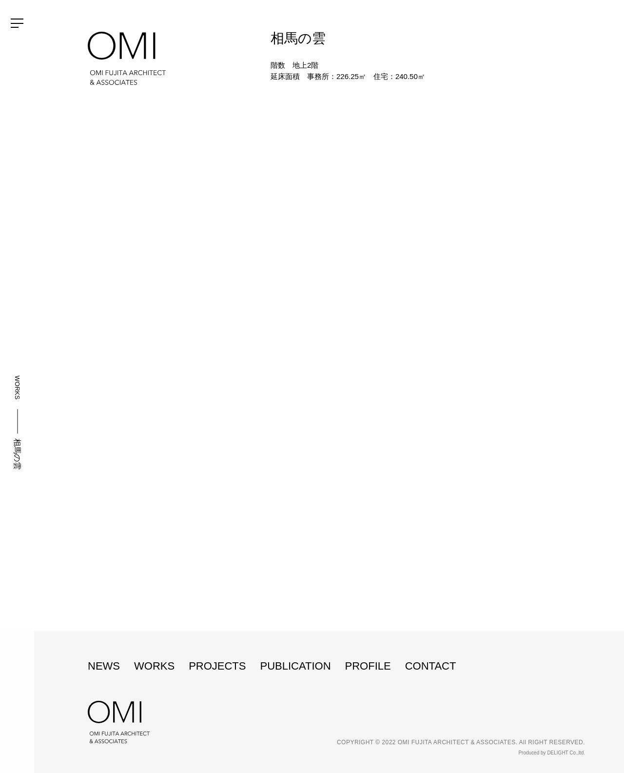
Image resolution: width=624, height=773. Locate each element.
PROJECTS (217, 666)
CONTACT (430, 666)
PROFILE (368, 666)
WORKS (17, 387)
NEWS (104, 666)
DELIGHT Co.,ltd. (566, 752)
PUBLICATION (295, 666)
